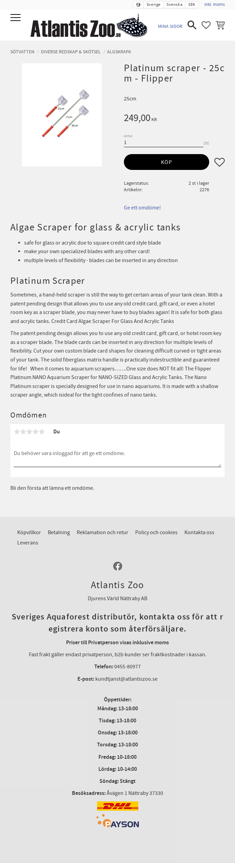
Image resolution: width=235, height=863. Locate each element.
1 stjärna (17, 432)
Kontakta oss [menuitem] (199, 532)
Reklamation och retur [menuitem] (102, 532)
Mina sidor (170, 26)
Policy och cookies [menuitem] (156, 532)
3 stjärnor (29, 432)
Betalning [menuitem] (59, 532)
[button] (16, 18)
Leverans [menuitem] (27, 542)
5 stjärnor (42, 432)
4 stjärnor (35, 432)
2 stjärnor (23, 432)
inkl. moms (214, 4)
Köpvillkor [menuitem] (29, 532)
